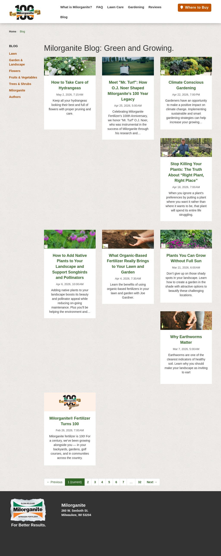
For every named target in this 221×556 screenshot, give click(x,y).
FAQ (99, 7)
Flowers (15, 71)
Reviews (154, 7)
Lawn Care (115, 7)
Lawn (13, 53)
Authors (15, 97)
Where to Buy (194, 7)
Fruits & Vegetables (23, 77)
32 (139, 482)
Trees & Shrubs (20, 84)
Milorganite (17, 90)
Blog (64, 17)
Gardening (136, 7)
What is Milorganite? (76, 7)
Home (12, 31)
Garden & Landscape (17, 62)
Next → (152, 482)
